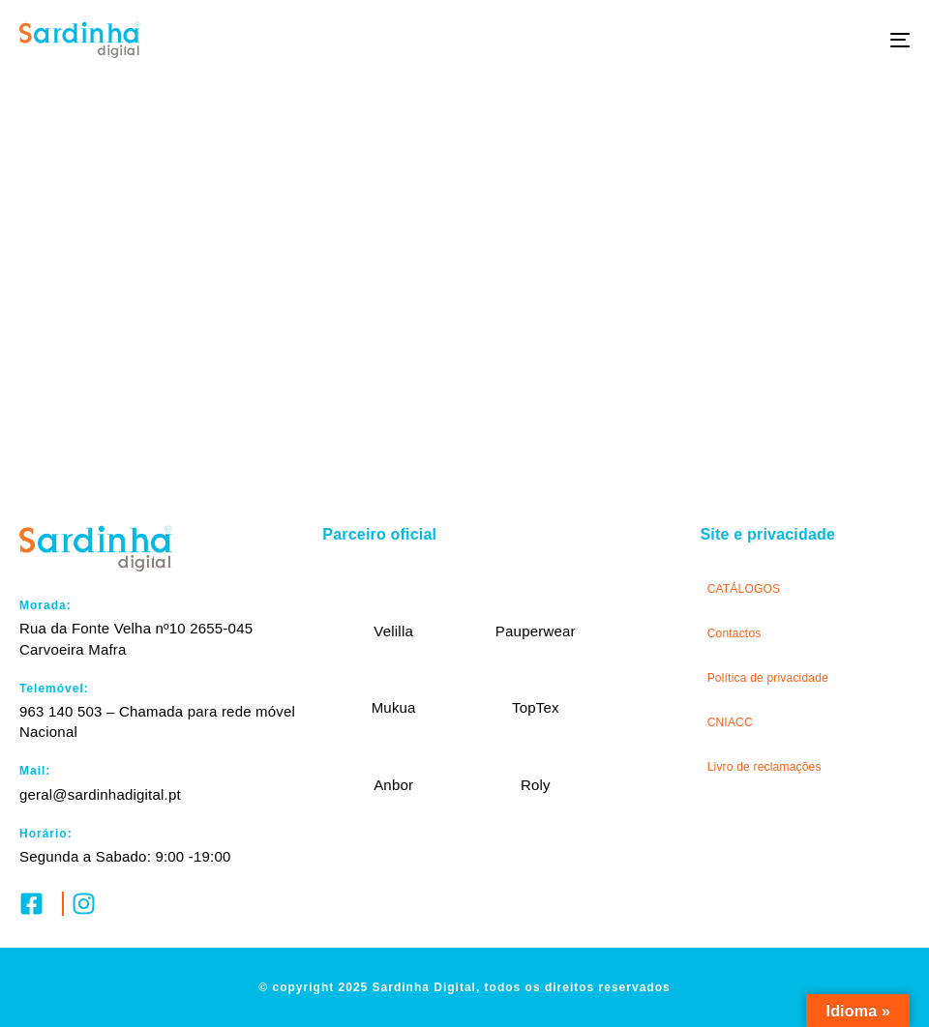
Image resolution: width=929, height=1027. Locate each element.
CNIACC (730, 722)
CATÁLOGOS (744, 589)
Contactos (734, 633)
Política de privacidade (767, 678)
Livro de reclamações (764, 767)
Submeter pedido (464, 390)
